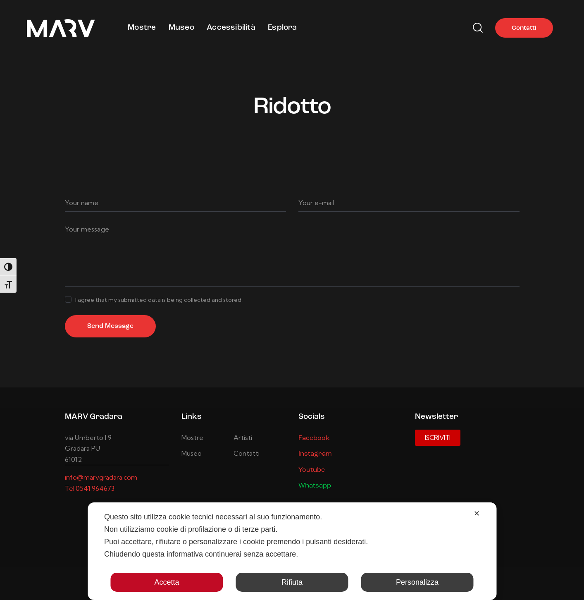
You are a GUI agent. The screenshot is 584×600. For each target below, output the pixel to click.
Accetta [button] (166, 582)
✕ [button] (477, 513)
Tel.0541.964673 (89, 488)
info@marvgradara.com (101, 477)
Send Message (110, 326)
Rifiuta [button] (292, 582)
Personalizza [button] (417, 582)
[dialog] (292, 551)
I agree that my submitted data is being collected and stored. (159, 300)
